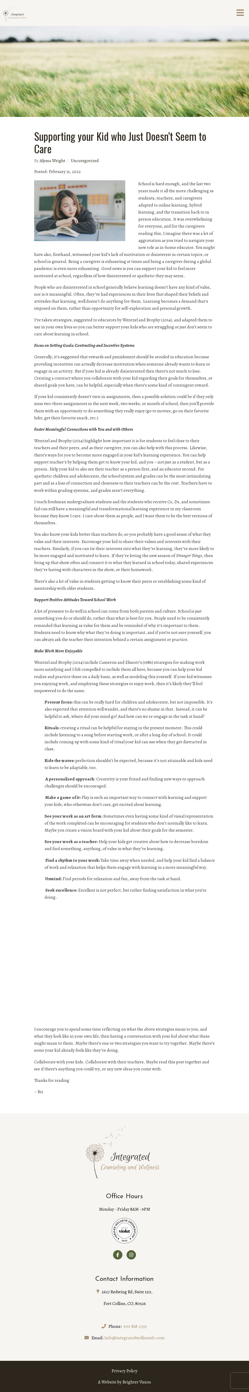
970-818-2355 (135, 1326)
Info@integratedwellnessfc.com (134, 1338)
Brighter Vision (136, 1382)
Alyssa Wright (52, 160)
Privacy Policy (124, 1371)
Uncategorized (85, 160)
